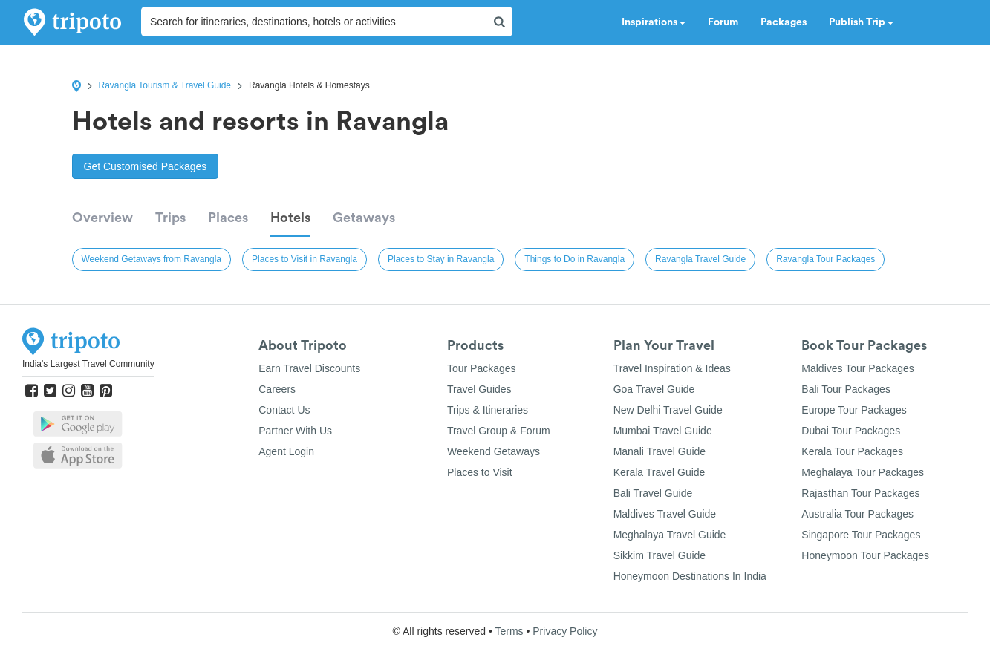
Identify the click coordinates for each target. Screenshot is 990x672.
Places (228, 217)
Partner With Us (295, 431)
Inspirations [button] (653, 22)
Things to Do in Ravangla (574, 259)
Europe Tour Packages (853, 410)
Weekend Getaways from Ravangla (152, 259)
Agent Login (286, 451)
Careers (277, 389)
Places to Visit (479, 472)
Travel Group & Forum (498, 431)
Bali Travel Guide (653, 493)
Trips (170, 217)
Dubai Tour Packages (850, 431)
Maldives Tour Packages (857, 368)
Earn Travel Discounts (309, 368)
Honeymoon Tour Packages (865, 555)
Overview (102, 217)
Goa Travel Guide (654, 389)
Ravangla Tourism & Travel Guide (165, 85)
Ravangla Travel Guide (700, 259)
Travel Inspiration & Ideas (672, 368)
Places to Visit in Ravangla (304, 259)
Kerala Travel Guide (659, 472)
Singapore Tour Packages (860, 535)
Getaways (364, 217)
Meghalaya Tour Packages (862, 472)
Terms (509, 631)
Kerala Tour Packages (852, 451)
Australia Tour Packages (857, 514)
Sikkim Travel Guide (659, 555)
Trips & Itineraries (487, 410)
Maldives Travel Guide (665, 514)
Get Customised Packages (145, 166)
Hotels (290, 217)
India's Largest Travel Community (88, 364)
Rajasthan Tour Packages (860, 493)
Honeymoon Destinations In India (689, 576)
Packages (784, 22)
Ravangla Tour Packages (825, 259)
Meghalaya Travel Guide (669, 535)
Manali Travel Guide (659, 451)
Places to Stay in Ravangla (441, 259)
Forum (723, 22)
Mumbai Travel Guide (662, 431)
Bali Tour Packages (845, 389)
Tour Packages (481, 368)
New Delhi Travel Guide (668, 410)
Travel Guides (479, 389)
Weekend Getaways (493, 451)
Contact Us (284, 410)
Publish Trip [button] (861, 22)
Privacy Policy (565, 631)
